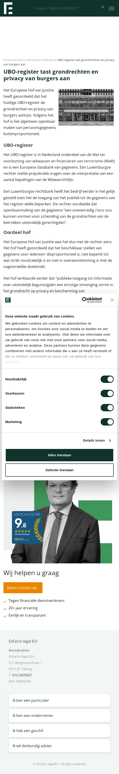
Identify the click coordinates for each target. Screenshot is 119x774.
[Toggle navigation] (112, 8)
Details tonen (94, 440)
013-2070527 (22, 675)
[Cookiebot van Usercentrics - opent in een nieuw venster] (82, 300)
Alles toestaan (59, 455)
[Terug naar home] (8, 8)
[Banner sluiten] (112, 300)
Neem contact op (22, 587)
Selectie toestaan (59, 470)
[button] (103, 8)
